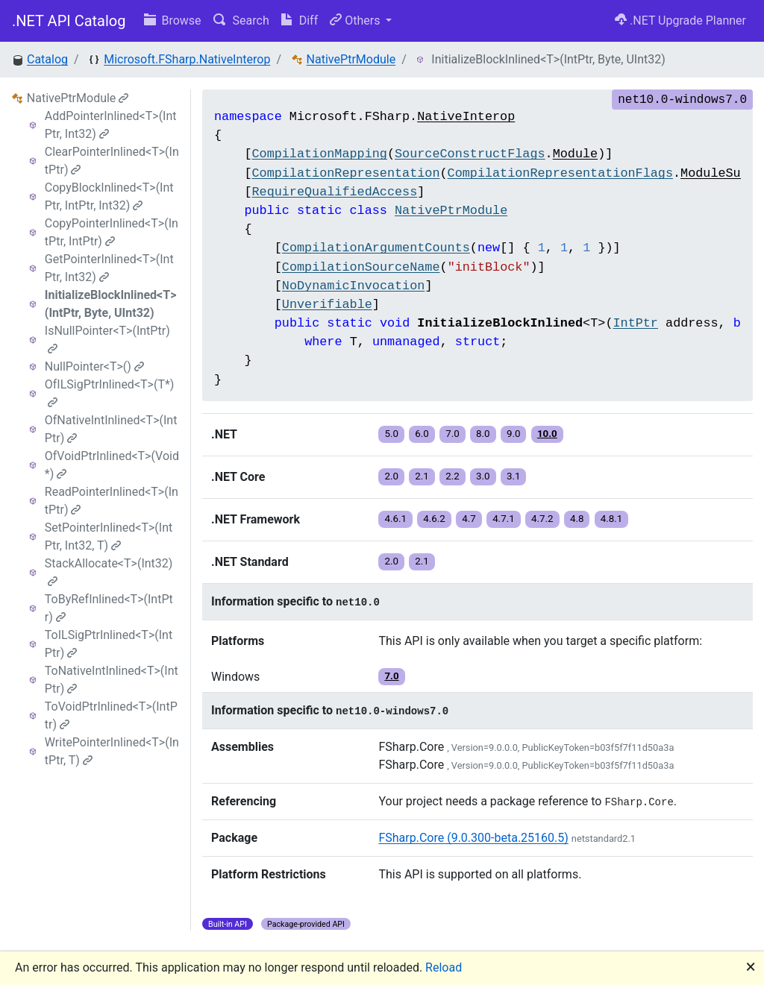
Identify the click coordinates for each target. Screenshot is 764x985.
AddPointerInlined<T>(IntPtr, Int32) (111, 125)
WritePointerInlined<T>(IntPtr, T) (112, 751)
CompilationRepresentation (345, 173)
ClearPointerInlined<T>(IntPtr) (112, 161)
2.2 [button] (452, 476)
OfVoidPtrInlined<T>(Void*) (112, 465)
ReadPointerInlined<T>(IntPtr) (111, 501)
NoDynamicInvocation (353, 286)
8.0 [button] (483, 433)
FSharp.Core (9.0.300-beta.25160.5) (473, 838)
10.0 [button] (547, 433)
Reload (443, 967)
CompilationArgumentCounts (376, 248)
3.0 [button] (483, 476)
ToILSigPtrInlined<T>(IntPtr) (108, 644)
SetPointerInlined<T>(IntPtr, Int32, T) (108, 536)
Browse (172, 20)
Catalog (47, 59)
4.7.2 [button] (542, 518)
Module (575, 154)
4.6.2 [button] (434, 518)
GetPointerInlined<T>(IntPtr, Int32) (109, 268)
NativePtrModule (351, 59)
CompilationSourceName (361, 267)
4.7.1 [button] (503, 518)
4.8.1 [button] (612, 518)
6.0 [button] (422, 433)
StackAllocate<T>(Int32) (109, 571)
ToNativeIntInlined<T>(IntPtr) (111, 680)
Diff (299, 20)
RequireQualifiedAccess (334, 192)
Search (241, 20)
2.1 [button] (422, 476)
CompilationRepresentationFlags (560, 173)
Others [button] (356, 20)
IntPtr (635, 323)
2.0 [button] (391, 476)
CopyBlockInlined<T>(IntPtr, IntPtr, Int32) (109, 196)
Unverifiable (327, 305)
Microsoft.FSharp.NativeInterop (187, 59)
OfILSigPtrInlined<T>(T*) (110, 392)
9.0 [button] (514, 433)
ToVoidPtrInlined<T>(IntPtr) (111, 715)
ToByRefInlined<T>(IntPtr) (109, 608)
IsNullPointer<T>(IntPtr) (107, 339)
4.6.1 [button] (395, 518)
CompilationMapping (318, 154)
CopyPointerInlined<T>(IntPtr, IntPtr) (111, 232)
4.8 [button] (577, 518)
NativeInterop (466, 117)
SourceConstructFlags (470, 154)
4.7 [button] (469, 518)
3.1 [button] (514, 476)
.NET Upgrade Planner (680, 20)
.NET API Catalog (69, 21)
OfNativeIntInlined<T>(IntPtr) (111, 429)
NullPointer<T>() (94, 366)
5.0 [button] (391, 433)
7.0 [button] (452, 433)
